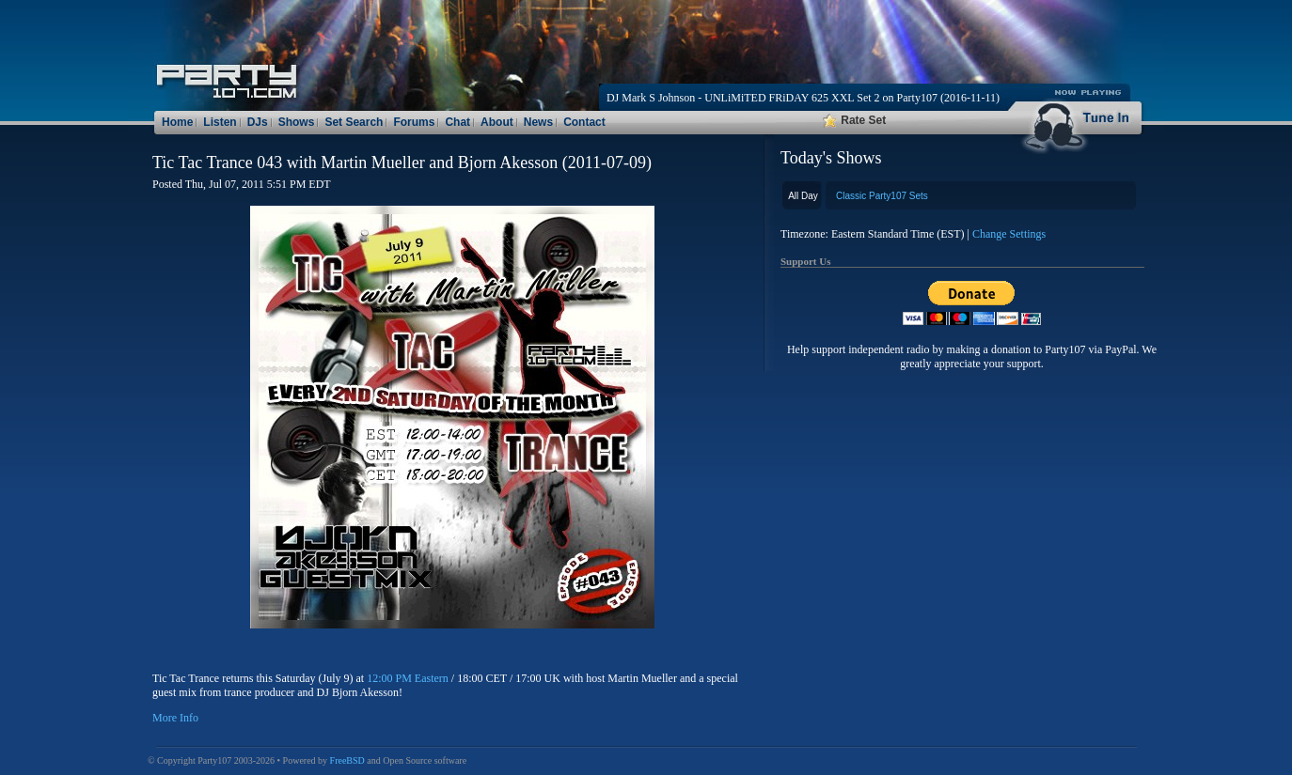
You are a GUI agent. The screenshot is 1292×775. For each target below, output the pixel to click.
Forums (413, 122)
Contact (584, 122)
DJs (257, 122)
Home (177, 122)
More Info (175, 717)
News (538, 122)
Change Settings (1009, 233)
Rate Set (854, 120)
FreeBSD (347, 760)
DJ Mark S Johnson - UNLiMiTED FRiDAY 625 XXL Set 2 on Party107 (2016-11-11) (803, 97)
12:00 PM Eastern (408, 678)
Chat (457, 122)
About (497, 122)
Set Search (353, 122)
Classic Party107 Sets (882, 196)
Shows (296, 122)
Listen (219, 122)
